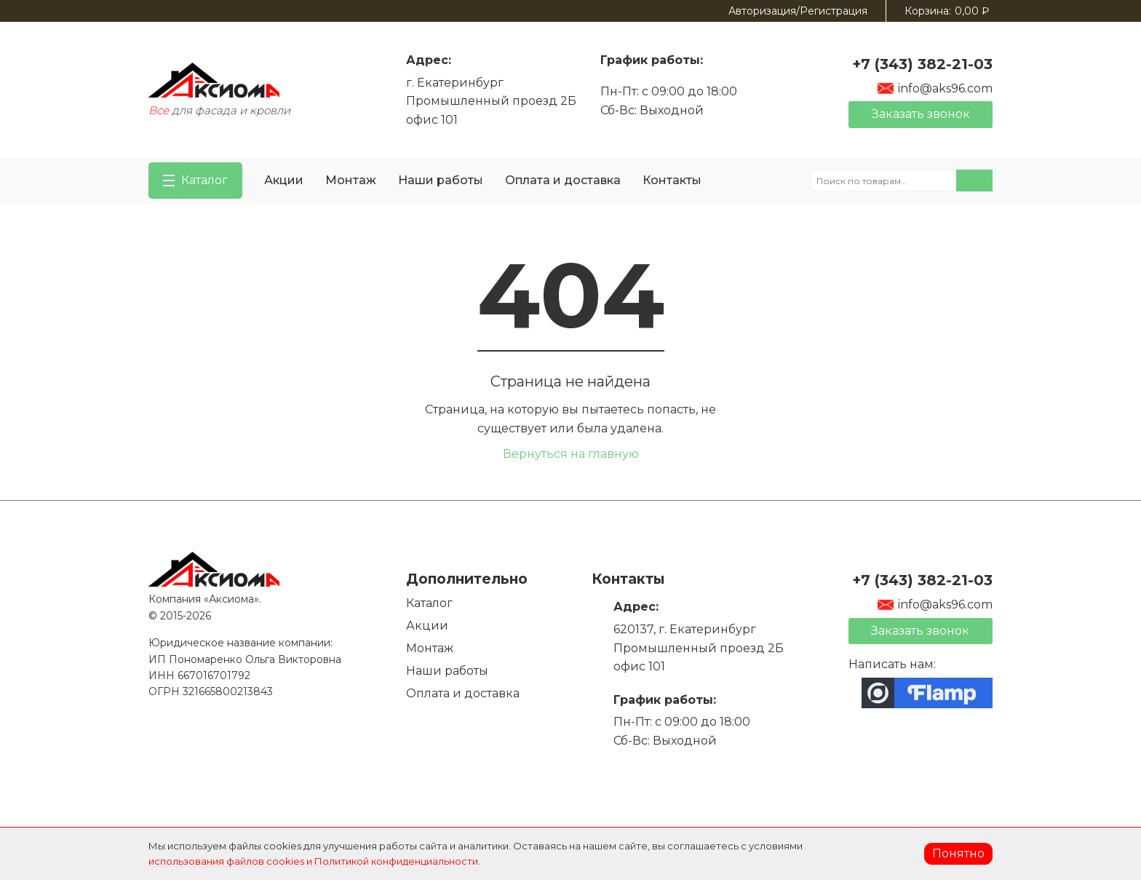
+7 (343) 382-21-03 (922, 64)
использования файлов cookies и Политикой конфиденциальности (313, 861)
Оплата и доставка (563, 180)
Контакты (672, 180)
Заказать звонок (921, 114)
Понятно (958, 853)
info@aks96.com (935, 88)
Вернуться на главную (571, 454)
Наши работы (440, 180)
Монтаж (350, 180)
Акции (283, 180)
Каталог (429, 603)
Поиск (974, 180)
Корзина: (947, 11)
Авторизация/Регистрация (797, 10)
